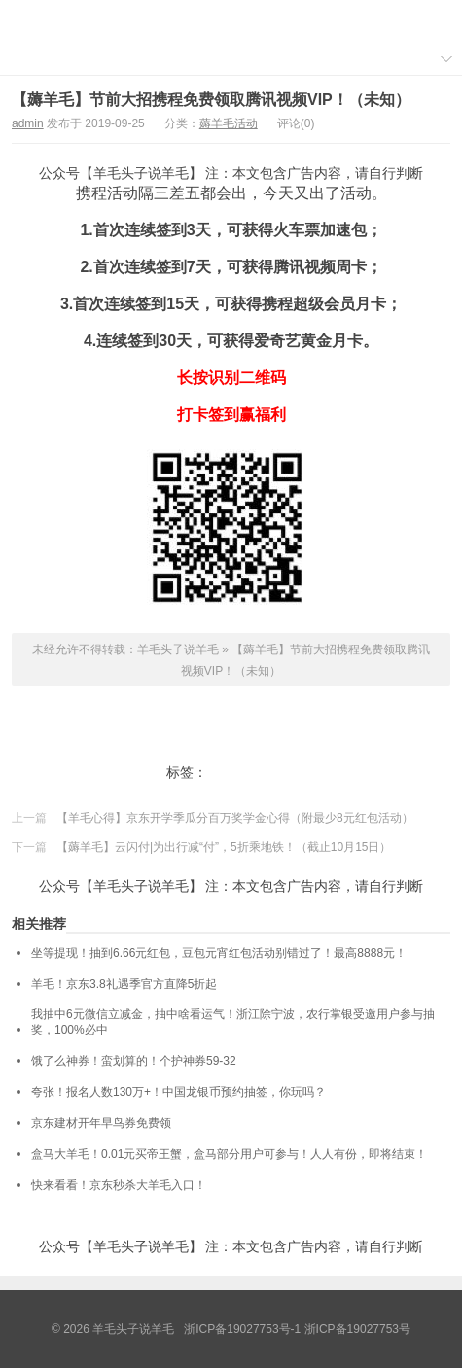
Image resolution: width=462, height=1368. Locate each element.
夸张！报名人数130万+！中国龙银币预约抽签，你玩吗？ (178, 1092)
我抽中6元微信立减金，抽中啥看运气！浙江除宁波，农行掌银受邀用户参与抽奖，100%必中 (233, 1021)
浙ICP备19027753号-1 (243, 1329)
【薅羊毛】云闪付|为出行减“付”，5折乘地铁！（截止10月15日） (223, 847)
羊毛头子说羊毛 (231, 20)
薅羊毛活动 (228, 123)
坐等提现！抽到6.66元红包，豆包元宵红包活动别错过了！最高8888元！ (219, 953)
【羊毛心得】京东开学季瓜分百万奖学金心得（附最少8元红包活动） (234, 817)
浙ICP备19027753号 (357, 1329)
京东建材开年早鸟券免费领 (101, 1123)
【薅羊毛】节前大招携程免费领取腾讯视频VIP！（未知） (211, 99)
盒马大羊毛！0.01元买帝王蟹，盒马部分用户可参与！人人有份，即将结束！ (229, 1154)
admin (28, 123)
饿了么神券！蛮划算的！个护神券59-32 (133, 1061)
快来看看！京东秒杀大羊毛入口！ (118, 1185)
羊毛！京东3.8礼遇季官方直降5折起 (124, 984)
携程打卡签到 (250, 773)
